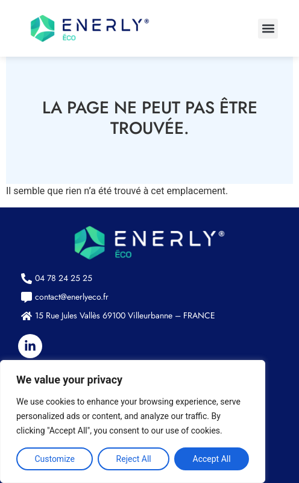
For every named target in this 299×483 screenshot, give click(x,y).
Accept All (212, 459)
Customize (54, 459)
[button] (268, 29)
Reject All (133, 459)
